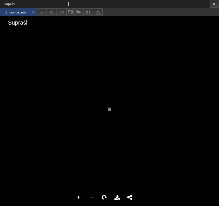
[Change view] (69, 12)
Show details (20, 12)
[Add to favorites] (61, 12)
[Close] (214, 4)
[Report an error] (98, 12)
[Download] (42, 12)
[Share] (51, 12)
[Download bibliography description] (78, 12)
